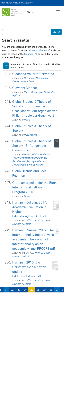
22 (12, 289)
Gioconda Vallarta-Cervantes (33, 74)
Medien (27, 223)
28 (51, 289)
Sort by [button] (56, 64)
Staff (26, 92)
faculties (30, 54)
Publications (30, 134)
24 (25, 289)
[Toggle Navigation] (58, 12)
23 (18, 289)
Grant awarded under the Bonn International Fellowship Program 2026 (34, 187)
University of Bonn (39, 50)
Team (31, 81)
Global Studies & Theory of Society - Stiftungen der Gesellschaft (31, 145)
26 (38, 289)
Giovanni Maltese (25, 88)
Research (29, 78)
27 (44, 289)
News (27, 119)
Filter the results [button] (41, 64)
